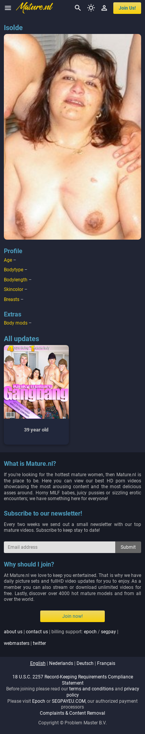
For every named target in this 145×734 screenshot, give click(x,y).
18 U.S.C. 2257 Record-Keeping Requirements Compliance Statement (72, 680)
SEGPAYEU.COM (68, 701)
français (106, 663)
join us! (127, 8)
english (38, 663)
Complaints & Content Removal (72, 713)
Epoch (38, 701)
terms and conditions (91, 689)
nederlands (61, 663)
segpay (108, 631)
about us (13, 631)
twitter (39, 643)
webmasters (16, 643)
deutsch (85, 663)
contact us (37, 631)
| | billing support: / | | (61, 637)
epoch (90, 631)
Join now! (72, 616)
